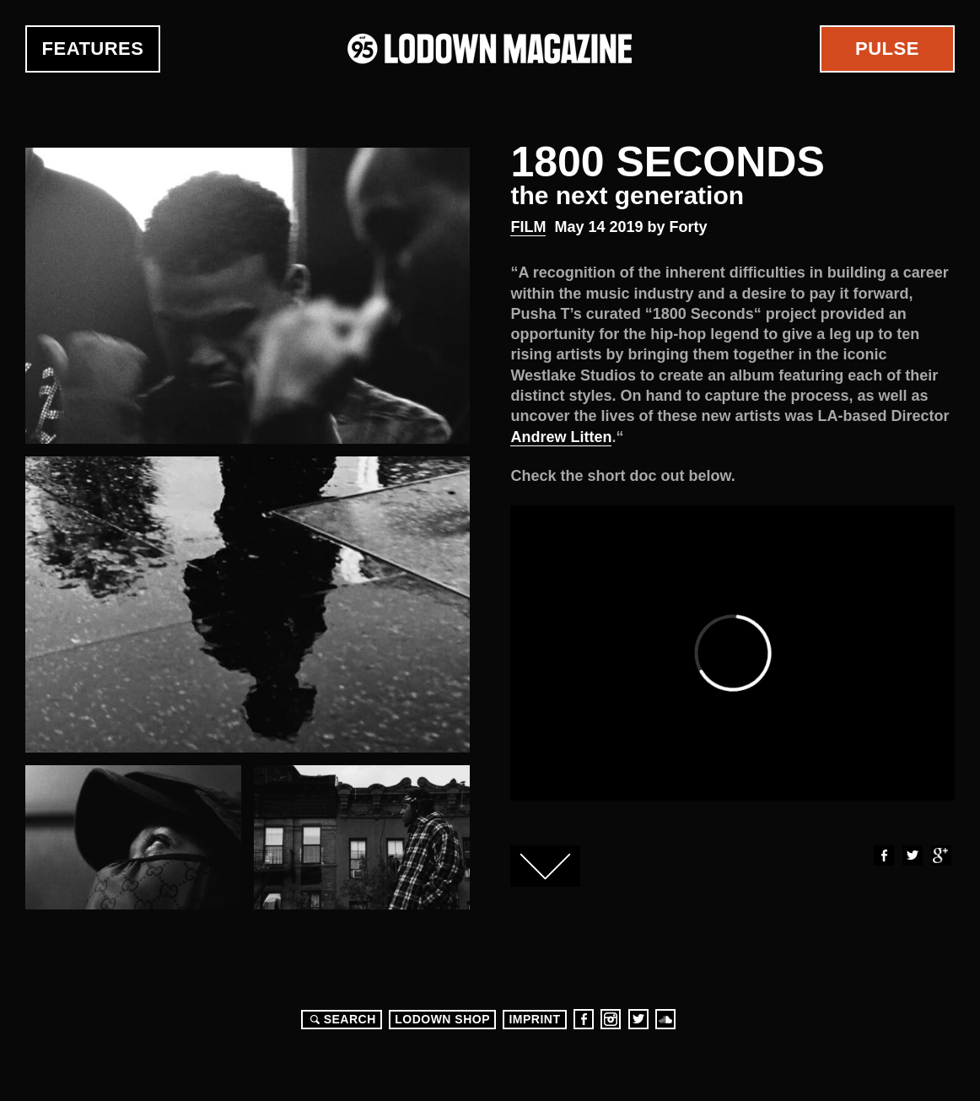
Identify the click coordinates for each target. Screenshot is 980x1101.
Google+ (940, 855)
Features (93, 48)
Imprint (534, 1019)
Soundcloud (665, 1019)
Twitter (911, 855)
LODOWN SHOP (442, 1019)
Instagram (610, 1019)
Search (340, 1019)
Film (528, 227)
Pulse (887, 48)
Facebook (883, 855)
